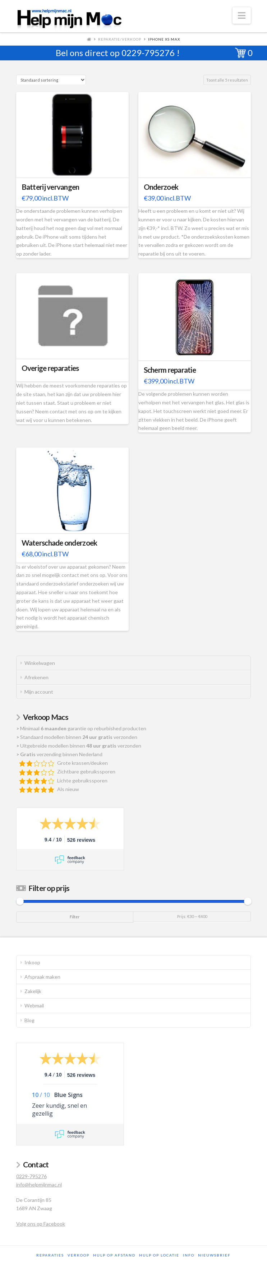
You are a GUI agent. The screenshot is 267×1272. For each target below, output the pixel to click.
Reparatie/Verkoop (119, 39)
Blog (29, 1020)
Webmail (34, 1005)
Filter (75, 916)
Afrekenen (36, 677)
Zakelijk (32, 991)
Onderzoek (161, 187)
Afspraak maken (42, 977)
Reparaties (50, 1255)
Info (188, 1255)
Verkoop (78, 1255)
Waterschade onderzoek (59, 542)
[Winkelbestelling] (51, 80)
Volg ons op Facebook (40, 1224)
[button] (242, 15)
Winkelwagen (39, 663)
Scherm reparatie (170, 370)
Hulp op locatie (159, 1255)
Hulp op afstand (114, 1255)
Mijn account (38, 692)
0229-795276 (148, 52)
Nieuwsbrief (214, 1255)
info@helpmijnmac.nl (39, 1184)
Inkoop (32, 962)
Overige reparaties (50, 368)
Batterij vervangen (50, 187)
